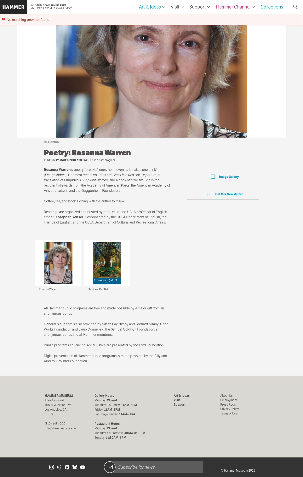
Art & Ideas (150, 7)
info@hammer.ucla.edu (60, 428)
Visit (175, 7)
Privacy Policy (229, 409)
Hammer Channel (233, 7)
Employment (228, 400)
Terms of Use (228, 413)
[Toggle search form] (295, 7)
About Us (226, 396)
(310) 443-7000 (55, 424)
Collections (271, 7)
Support (197, 7)
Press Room (228, 404)
